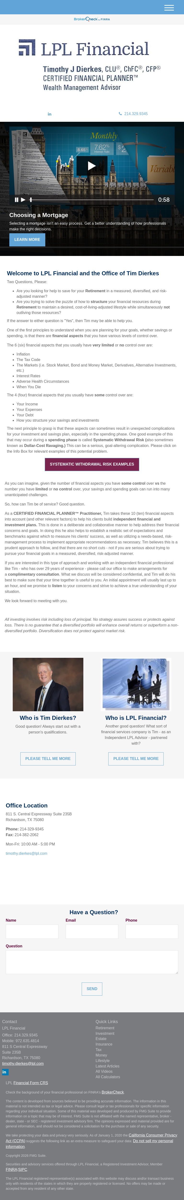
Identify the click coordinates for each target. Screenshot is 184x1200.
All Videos (104, 1071)
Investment (105, 1033)
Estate (101, 1039)
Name (11, 920)
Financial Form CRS (30, 1083)
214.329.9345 (133, 114)
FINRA (11, 1170)
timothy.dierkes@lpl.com (26, 853)
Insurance (104, 1044)
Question (14, 946)
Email (71, 920)
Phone (131, 920)
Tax (99, 1050)
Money (101, 1055)
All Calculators (108, 1077)
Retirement (105, 1028)
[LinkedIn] (49, 114)
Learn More (27, 240)
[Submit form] (92, 989)
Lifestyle (103, 1061)
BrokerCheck (113, 1092)
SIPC (22, 1170)
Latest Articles (108, 1066)
